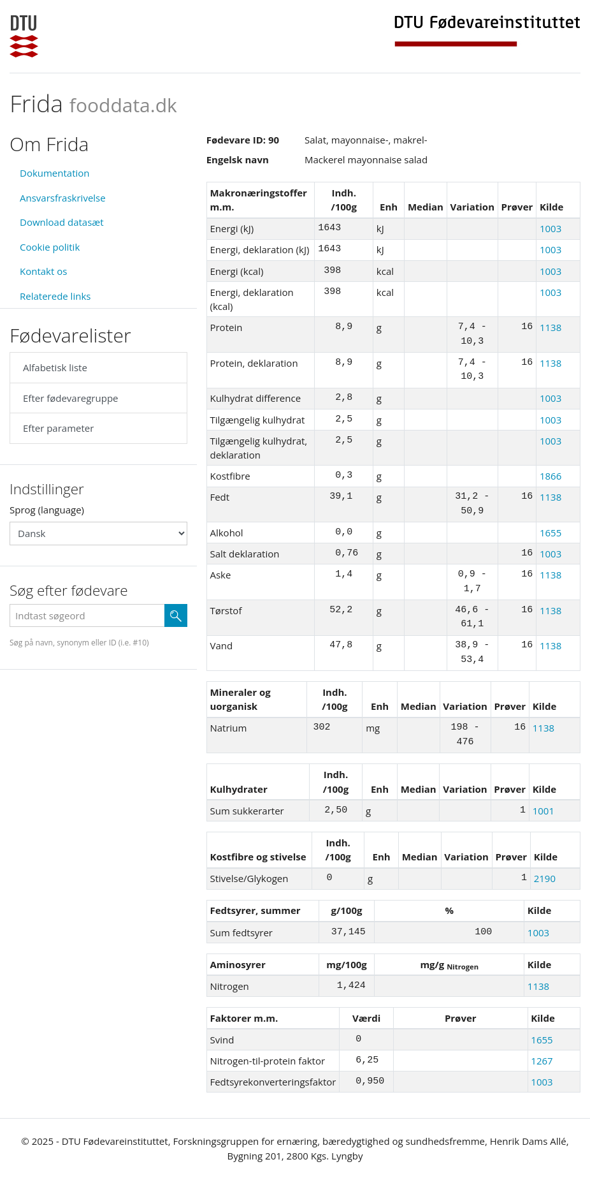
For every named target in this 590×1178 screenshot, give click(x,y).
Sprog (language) (47, 509)
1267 (541, 1060)
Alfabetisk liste (55, 367)
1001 (543, 810)
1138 (550, 327)
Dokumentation (55, 172)
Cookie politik (50, 246)
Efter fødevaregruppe (70, 398)
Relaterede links (55, 296)
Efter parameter (58, 428)
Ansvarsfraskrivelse (63, 197)
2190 (545, 878)
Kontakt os (43, 271)
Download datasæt (62, 222)
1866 (550, 475)
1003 (550, 228)
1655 (550, 532)
